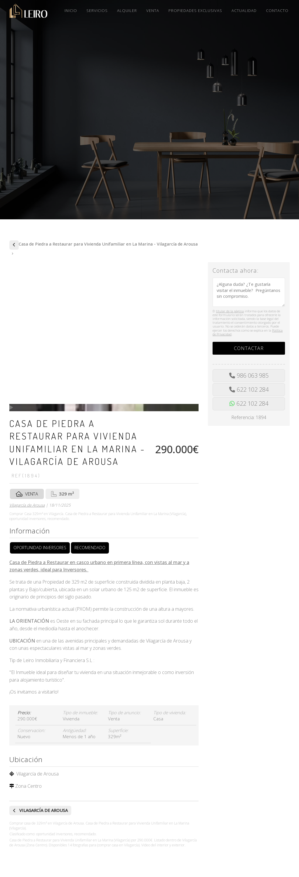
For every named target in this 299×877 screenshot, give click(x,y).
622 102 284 (253, 389)
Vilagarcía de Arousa (27, 505)
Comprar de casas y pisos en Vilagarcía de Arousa (14, 245)
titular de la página (230, 311)
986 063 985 (253, 375)
